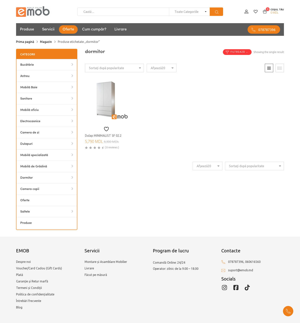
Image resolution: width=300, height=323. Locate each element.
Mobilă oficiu (29, 110)
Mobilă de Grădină (33, 166)
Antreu (24, 76)
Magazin (46, 41)
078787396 (267, 30)
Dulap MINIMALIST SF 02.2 (103, 135)
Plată (19, 274)
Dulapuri (26, 144)
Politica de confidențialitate (35, 294)
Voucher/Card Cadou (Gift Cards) (39, 268)
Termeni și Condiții (29, 287)
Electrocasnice (30, 121)
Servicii (48, 29)
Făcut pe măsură (96, 274)
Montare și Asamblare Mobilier (106, 261)
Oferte (68, 29)
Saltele (25, 211)
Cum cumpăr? (94, 29)
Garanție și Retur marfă (32, 281)
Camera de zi (29, 132)
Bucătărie (27, 64)
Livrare (120, 29)
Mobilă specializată (34, 155)
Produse (27, 29)
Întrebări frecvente (28, 301)
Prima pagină (25, 41)
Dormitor (26, 177)
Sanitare (26, 98)
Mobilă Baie (28, 87)
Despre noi (23, 261)
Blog (19, 307)
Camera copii (29, 189)
